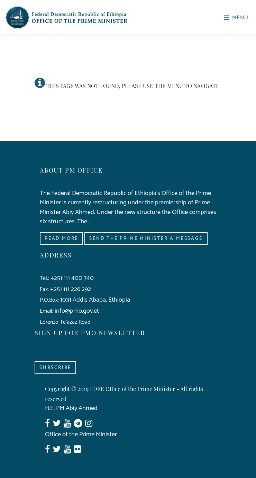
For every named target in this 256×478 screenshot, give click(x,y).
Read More (61, 239)
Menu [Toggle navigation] (236, 17)
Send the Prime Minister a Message (145, 239)
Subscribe (55, 368)
